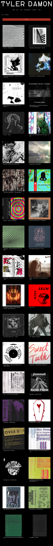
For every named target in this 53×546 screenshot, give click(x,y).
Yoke (39, 9)
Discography (27, 9)
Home (13, 9)
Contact (34, 9)
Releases (7, 14)
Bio (17, 9)
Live (21, 9)
